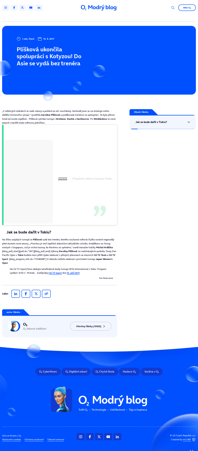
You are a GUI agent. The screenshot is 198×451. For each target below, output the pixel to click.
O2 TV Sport (55, 272)
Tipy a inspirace (129, 17)
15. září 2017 (73, 272)
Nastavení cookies (11, 440)
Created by (183, 440)
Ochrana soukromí (34, 440)
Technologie (83, 17)
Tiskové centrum (55, 440)
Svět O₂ (64, 17)
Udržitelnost (105, 17)
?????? (62, 178)
